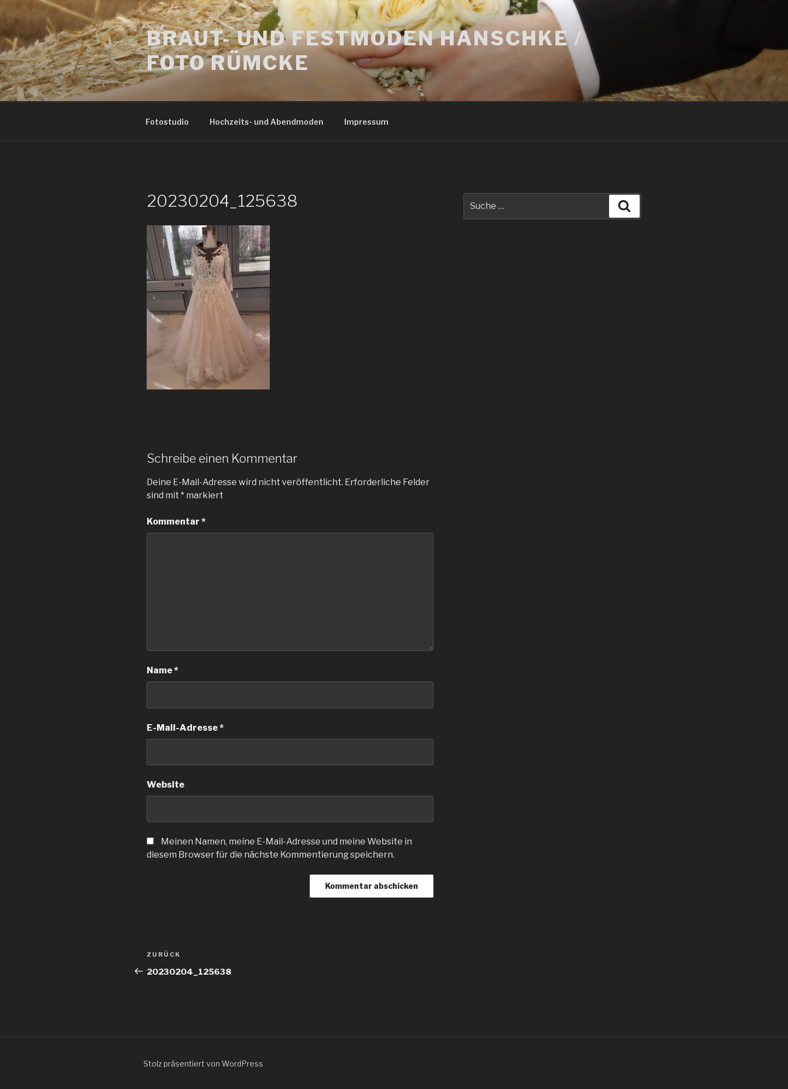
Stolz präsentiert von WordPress (203, 1063)
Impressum (366, 121)
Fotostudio (167, 121)
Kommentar (176, 521)
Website (165, 784)
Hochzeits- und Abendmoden (266, 121)
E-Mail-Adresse (185, 728)
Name (162, 670)
